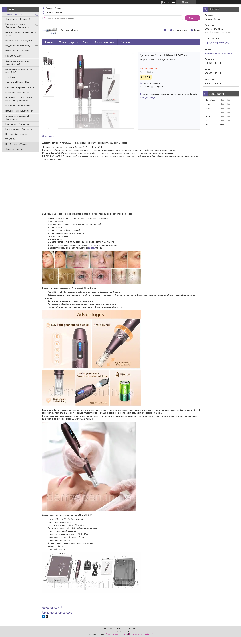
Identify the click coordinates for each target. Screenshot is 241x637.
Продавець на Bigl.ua (120, 631)
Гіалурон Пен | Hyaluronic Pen (19, 110)
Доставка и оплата (104, 42)
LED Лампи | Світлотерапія (17, 105)
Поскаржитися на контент (117, 634)
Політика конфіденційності (141, 634)
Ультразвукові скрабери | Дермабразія (17, 117)
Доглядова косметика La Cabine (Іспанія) (17, 62)
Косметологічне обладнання (18, 129)
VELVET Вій (10, 139)
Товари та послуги (13, 14)
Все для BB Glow (13, 55)
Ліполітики (10, 77)
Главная (49, 42)
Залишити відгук (180, 30)
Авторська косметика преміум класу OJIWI (19, 70)
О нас (86, 42)
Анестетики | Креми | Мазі (17, 82)
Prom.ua (135, 628)
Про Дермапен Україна (16, 144)
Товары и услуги (67, 42)
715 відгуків (169, 2)
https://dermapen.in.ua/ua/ (217, 42)
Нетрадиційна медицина (17, 134)
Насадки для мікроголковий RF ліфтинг (20, 34)
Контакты (125, 42)
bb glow (92, 247)
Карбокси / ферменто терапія (19, 87)
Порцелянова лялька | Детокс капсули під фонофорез (19, 99)
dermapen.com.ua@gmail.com (218, 52)
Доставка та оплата (14, 149)
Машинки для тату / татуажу (18, 40)
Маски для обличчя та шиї (17, 92)
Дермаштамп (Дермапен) (17, 19)
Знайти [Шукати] (192, 18)
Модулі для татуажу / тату (17, 45)
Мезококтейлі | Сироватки (17, 50)
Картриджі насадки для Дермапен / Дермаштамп (17, 26)
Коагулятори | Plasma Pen (17, 124)
